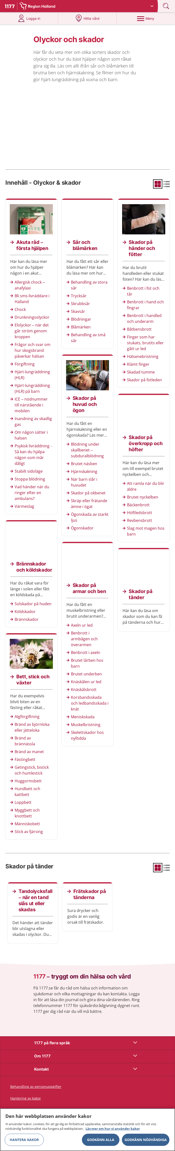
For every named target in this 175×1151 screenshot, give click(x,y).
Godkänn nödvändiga (146, 1141)
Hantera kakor (24, 1141)
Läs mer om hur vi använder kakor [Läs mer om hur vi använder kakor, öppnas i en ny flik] (113, 1130)
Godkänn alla (100, 1141)
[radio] (158, 184)
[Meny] (146, 18)
